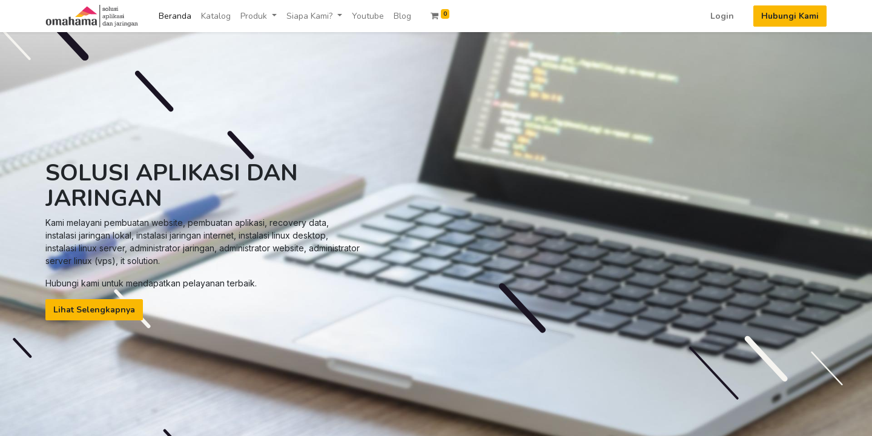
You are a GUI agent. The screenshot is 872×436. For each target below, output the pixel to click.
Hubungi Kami (790, 16)
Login (722, 16)
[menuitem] (175, 16)
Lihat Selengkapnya (94, 309)
